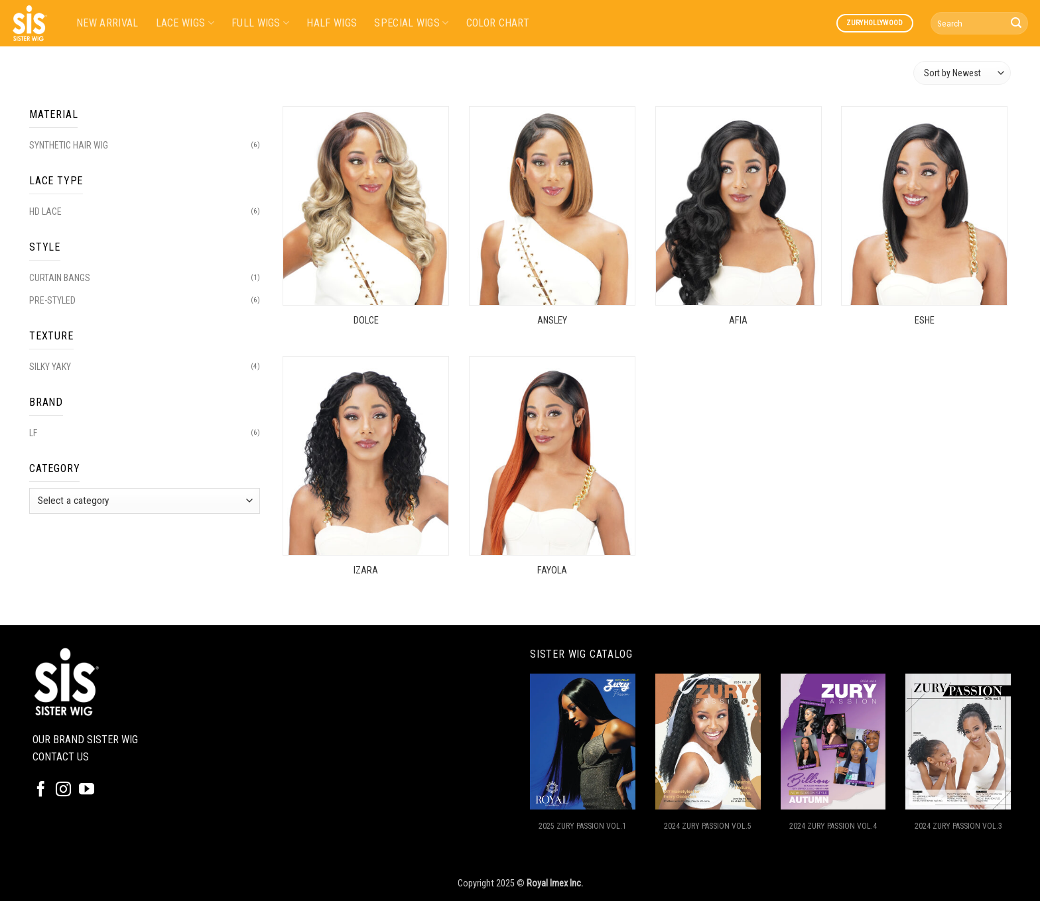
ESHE (925, 320)
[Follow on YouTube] (86, 790)
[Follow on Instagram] (63, 790)
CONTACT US (60, 757)
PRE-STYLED (52, 300)
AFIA (738, 320)
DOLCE (366, 320)
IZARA (366, 570)
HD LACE (45, 211)
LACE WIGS (185, 23)
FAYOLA (552, 570)
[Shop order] (962, 72)
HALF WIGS (331, 23)
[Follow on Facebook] (40, 790)
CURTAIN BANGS (59, 277)
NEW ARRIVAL (107, 23)
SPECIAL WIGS (411, 23)
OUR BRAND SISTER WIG (85, 739)
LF (33, 433)
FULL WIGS (260, 23)
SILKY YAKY (50, 366)
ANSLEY (552, 320)
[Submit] (1016, 23)
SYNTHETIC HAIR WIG (68, 145)
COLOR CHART (498, 23)
